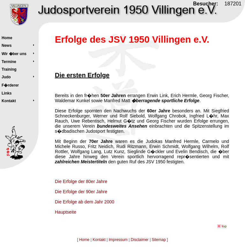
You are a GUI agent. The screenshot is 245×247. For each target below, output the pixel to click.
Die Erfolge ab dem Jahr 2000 (84, 201)
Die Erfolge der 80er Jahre (81, 181)
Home (84, 239)
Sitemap (159, 239)
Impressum (118, 239)
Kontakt (99, 239)
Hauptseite (65, 212)
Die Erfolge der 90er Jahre (81, 191)
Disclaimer (140, 239)
